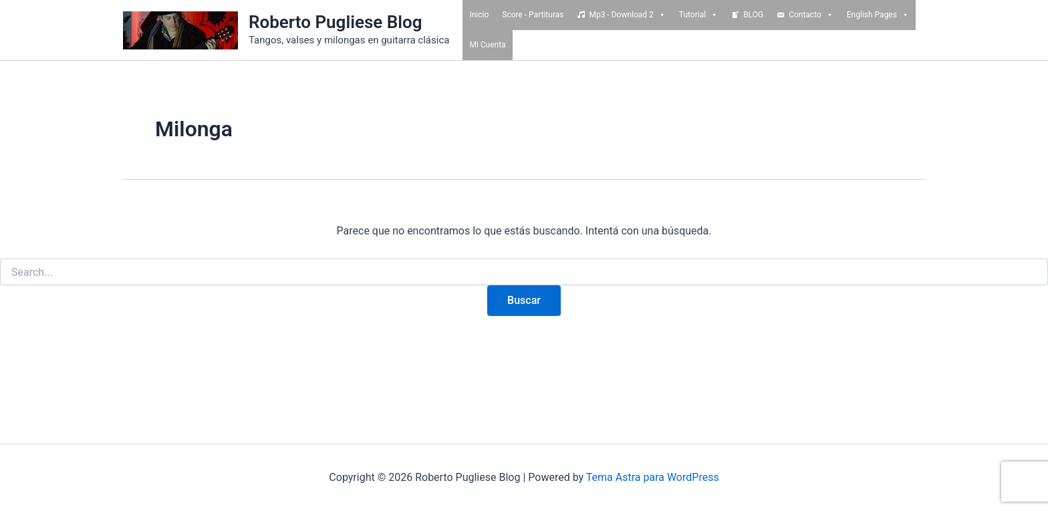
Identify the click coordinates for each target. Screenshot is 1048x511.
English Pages (878, 15)
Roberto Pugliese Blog (335, 22)
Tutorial (698, 15)
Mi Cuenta (487, 44)
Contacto (811, 15)
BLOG (753, 14)
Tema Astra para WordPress (652, 477)
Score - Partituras (532, 14)
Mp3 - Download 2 (627, 15)
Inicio (479, 14)
